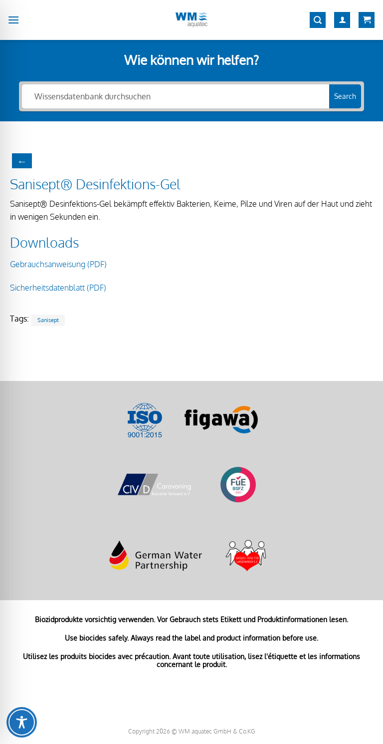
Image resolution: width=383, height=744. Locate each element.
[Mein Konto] (342, 20)
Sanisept (48, 320)
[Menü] (13, 19)
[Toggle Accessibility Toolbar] (21, 722)
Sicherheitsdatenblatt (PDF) (58, 288)
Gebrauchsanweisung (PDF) (58, 264)
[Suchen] (318, 20)
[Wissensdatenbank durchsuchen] (175, 96)
